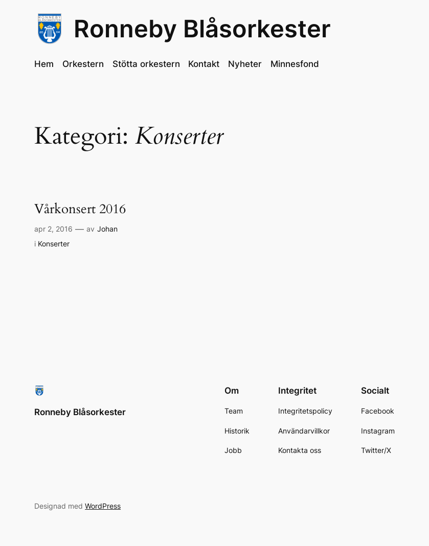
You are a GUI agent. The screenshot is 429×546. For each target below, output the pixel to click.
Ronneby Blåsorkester (202, 28)
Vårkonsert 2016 (80, 209)
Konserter (54, 243)
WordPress (103, 506)
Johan (107, 228)
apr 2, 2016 (53, 228)
